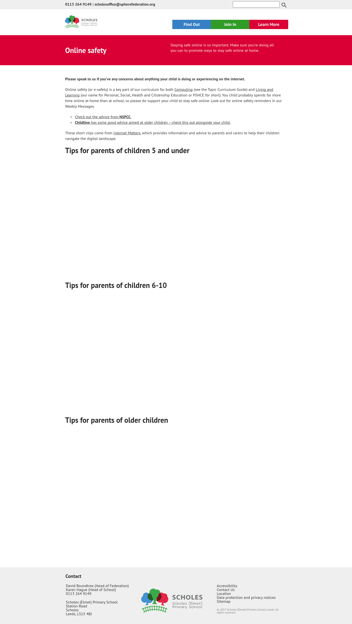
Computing (184, 89)
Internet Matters (126, 132)
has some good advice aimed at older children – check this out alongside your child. (153, 122)
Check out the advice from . (103, 116)
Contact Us (226, 589)
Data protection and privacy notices (246, 597)
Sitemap (224, 601)
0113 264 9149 (78, 4)
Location (224, 593)
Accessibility (227, 585)
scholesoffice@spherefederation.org (125, 4)
